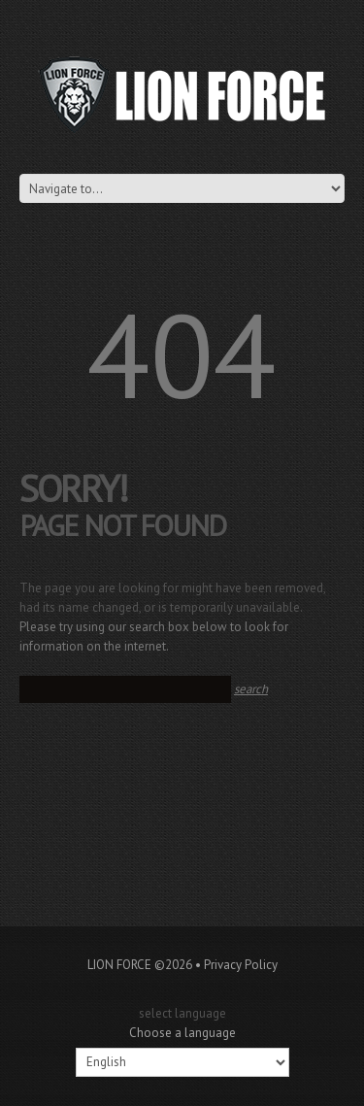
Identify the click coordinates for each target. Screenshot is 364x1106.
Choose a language (182, 1032)
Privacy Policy (241, 964)
